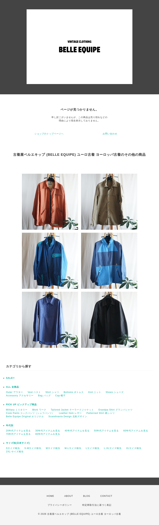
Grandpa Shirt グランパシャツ (115, 409)
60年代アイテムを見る (135, 430)
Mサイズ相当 (53, 448)
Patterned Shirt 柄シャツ (101, 413)
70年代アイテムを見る (18, 434)
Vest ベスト (34, 392)
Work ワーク (39, 409)
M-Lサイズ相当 (73, 448)
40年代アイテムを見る (77, 430)
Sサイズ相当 (13, 448)
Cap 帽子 (60, 395)
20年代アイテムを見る (18, 430)
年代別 (9, 425)
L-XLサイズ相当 (113, 448)
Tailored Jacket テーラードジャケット (72, 409)
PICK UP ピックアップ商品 (21, 404)
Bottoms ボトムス (74, 392)
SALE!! (10, 378)
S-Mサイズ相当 (32, 448)
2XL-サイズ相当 (15, 451)
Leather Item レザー (70, 413)
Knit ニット (94, 392)
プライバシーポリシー (60, 505)
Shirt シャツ (52, 392)
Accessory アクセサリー (20, 395)
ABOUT (68, 496)
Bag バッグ (44, 395)
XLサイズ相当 (134, 448)
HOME (50, 496)
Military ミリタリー (17, 409)
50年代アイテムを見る (106, 430)
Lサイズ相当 (92, 448)
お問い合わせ (110, 133)
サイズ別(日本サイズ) (18, 443)
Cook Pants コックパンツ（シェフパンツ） (30, 413)
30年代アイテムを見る (47, 430)
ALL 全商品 (12, 387)
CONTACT (106, 496)
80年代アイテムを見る (47, 434)
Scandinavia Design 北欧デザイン (68, 416)
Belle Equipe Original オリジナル (25, 416)
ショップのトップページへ (49, 133)
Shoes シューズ (114, 392)
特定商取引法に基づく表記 (96, 505)
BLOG (86, 496)
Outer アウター (14, 392)
